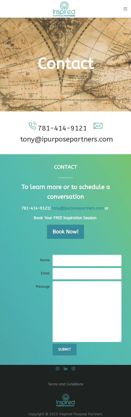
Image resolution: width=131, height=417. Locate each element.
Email (45, 273)
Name (45, 260)
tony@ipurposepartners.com (78, 208)
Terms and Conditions (65, 384)
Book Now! (65, 232)
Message (43, 287)
